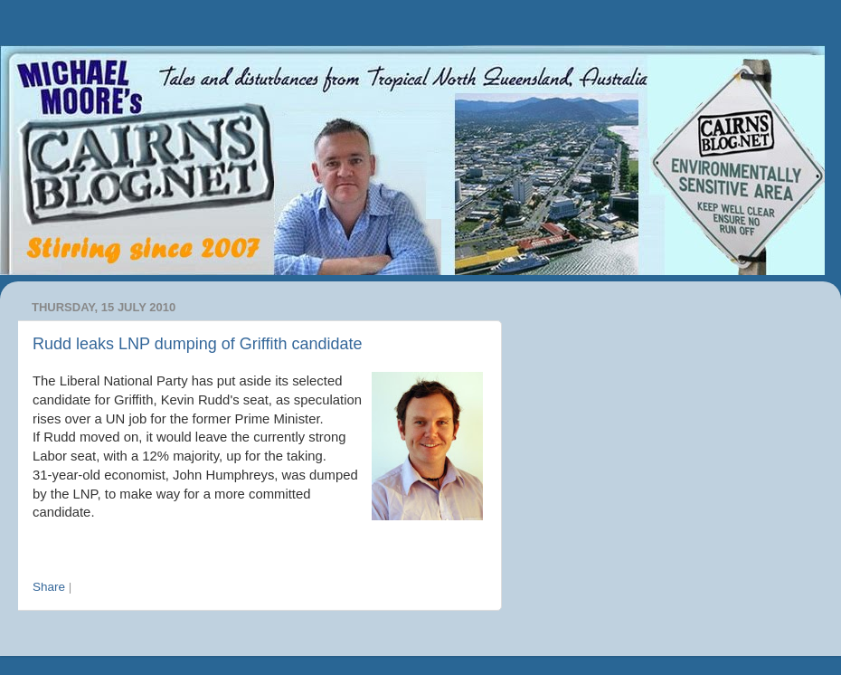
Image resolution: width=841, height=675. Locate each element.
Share (49, 587)
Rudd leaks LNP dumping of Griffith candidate (198, 344)
